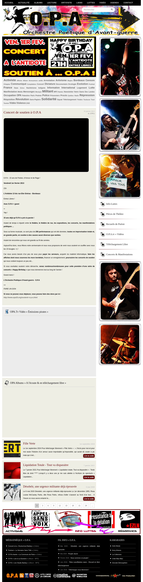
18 (73, 506)
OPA (19, 95)
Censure (90, 80)
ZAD (28, 103)
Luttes (91, 3)
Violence (21, 103)
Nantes (60, 92)
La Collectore (116, 554)
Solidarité (48, 99)
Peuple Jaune (73, 554)
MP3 (55, 92)
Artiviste (66, 3)
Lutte (92, 87)
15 (66, 506)
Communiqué (18, 84)
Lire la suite (89, 456)
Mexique (38, 92)
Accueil (9, 3)
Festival (92, 84)
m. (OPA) (91, 113)
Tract (93, 99)
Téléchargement (69, 100)
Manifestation (10, 92)
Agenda (114, 3)
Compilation (31, 84)
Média (20, 92)
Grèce (22, 88)
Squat (59, 99)
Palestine (26, 96)
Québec (71, 95)
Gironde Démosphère (119, 563)
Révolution (22, 99)
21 (79, 506)
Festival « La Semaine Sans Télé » (20, 550)
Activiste (10, 80)
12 (60, 506)
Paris (32, 96)
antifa (41, 80)
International (68, 87)
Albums (38, 3)
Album (25, 80)
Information (53, 87)
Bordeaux (79, 80)
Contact (128, 3)
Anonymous (33, 80)
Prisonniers (55, 96)
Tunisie (6, 103)
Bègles (70, 80)
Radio (77, 95)
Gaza (16, 88)
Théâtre (80, 99)
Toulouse (86, 99)
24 (86, 506)
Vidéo (103, 3)
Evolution (82, 84)
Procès (63, 95)
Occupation (10, 95)
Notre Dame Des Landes (84, 92)
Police (45, 95)
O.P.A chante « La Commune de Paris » (22, 554)
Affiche (19, 80)
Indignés (41, 88)
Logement (82, 88)
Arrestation (49, 80)
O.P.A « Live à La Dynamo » (18, 558)
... (92, 506)
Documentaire (62, 84)
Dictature (50, 84)
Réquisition (9, 99)
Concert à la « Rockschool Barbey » (20, 546)
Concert (40, 84)
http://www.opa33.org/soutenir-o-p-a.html (20, 297)
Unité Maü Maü (117, 558)
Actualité (24, 3)
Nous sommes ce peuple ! (80, 558)
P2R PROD (116, 546)
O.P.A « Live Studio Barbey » (18, 563)
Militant (47, 91)
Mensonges (29, 92)
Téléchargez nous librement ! (78, 570)
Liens (79, 3)
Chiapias (7, 84)
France (8, 87)
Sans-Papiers (35, 100)
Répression (87, 95)
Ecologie (72, 84)
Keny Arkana (116, 550)
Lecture (52, 3)
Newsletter (69, 92)
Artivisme (61, 80)
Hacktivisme (31, 88)
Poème (38, 95)
